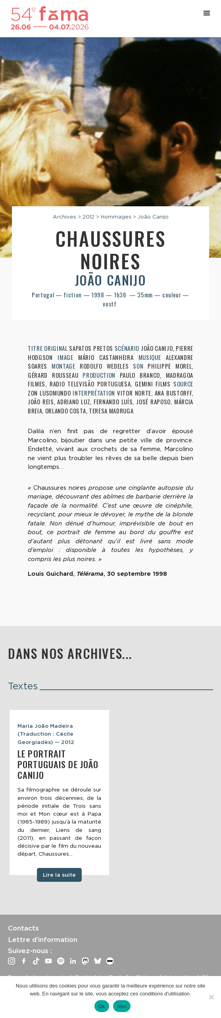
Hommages (116, 216)
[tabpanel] (59, 792)
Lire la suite (59, 874)
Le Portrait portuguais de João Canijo (57, 764)
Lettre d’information (42, 940)
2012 (88, 216)
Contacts (23, 928)
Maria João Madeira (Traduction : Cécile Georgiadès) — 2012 (45, 734)
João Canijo (153, 216)
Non (122, 1006)
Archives (64, 216)
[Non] (211, 997)
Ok (101, 1006)
